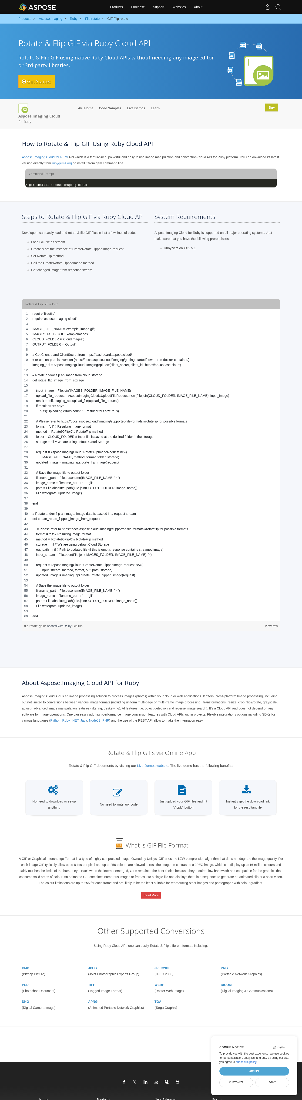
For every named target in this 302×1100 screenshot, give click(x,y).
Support (158, 7)
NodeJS (95, 720)
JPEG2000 (162, 959)
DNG (25, 993)
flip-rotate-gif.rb (35, 626)
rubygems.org (62, 163)
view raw (271, 626)
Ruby (66, 720)
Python (55, 720)
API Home (85, 108)
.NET (74, 720)
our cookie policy (246, 1062)
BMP (25, 959)
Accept (254, 1071)
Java (83, 720)
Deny (272, 1082)
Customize (236, 1082)
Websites (179, 7)
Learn (155, 108)
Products (116, 7)
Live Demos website (152, 766)
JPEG (92, 959)
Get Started (40, 81)
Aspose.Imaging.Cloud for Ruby (45, 157)
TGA (157, 993)
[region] (151, 465)
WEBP (159, 976)
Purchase (138, 7)
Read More (151, 891)
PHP (105, 720)
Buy (270, 108)
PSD (25, 976)
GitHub (77, 626)
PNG (224, 959)
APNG (92, 993)
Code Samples (110, 108)
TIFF (91, 976)
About (198, 7)
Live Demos (136, 108)
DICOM (226, 976)
